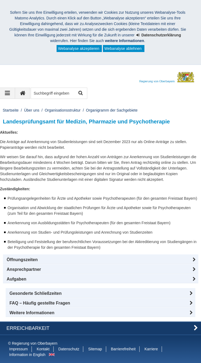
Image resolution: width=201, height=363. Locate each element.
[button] (100, 259)
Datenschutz (68, 349)
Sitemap (95, 349)
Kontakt (43, 349)
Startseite (11, 110)
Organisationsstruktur (63, 110)
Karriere (151, 349)
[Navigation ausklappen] (7, 93)
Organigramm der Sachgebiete (111, 110)
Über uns (31, 110)
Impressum (18, 349)
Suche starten (80, 93)
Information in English (27, 354)
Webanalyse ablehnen (122, 48)
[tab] (100, 279)
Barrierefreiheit (123, 349)
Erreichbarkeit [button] (28, 328)
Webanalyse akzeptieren (78, 48)
